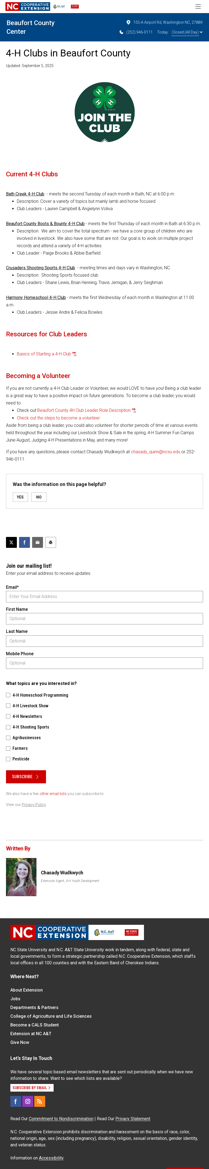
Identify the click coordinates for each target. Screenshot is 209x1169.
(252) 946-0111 (136, 32)
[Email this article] (37, 542)
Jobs (15, 998)
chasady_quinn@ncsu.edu (155, 451)
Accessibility (51, 1158)
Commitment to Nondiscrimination (61, 1118)
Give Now (19, 1042)
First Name (17, 609)
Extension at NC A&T (30, 1033)
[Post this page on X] (11, 542)
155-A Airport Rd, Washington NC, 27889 (164, 22)
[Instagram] (27, 1101)
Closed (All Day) (187, 32)
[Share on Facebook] (24, 542)
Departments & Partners (34, 1007)
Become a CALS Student (34, 1025)
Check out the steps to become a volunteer (58, 418)
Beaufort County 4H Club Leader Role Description (84, 410)
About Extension (26, 990)
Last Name (16, 631)
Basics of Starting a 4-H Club (44, 354)
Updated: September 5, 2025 (30, 66)
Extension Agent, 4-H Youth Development (70, 881)
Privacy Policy (34, 804)
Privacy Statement (132, 1118)
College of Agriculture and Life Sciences (51, 1016)
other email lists (53, 794)
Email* (12, 587)
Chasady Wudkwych (62, 872)
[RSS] (39, 1101)
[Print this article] (50, 542)
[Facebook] (15, 1101)
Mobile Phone (19, 653)
